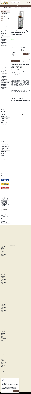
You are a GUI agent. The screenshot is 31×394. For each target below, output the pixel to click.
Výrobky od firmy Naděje (4, 88)
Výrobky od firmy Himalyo (4, 43)
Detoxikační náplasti (4, 118)
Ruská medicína (4, 116)
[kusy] (20, 53)
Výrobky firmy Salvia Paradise (4, 80)
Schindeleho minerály (4, 37)
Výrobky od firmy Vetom (4, 74)
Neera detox (3, 120)
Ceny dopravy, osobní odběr (25, 5)
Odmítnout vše (9, 391)
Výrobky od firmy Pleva (4, 46)
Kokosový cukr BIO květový (4, 127)
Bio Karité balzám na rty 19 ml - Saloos (25, 115)
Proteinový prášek (4, 159)
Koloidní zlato (3, 135)
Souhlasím (16, 391)
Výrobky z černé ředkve (5, 144)
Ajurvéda (2, 28)
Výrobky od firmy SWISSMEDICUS (4, 77)
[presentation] (11, 114)
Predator (2, 35)
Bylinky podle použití (4, 16)
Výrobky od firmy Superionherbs (4, 85)
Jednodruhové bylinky (5, 22)
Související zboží (24, 61)
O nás (6, 5)
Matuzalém (3, 155)
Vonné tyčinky (3, 105)
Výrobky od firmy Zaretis (4, 103)
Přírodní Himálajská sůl (4, 162)
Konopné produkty (4, 132)
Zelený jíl (2, 169)
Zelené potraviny (4, 122)
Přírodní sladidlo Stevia (5, 146)
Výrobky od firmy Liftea (5, 62)
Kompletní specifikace (15, 61)
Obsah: (12, 95)
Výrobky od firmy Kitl (4, 96)
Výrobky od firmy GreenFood (4, 52)
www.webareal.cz (18, 393)
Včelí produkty (4, 21)
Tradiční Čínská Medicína (3, 112)
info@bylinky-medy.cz (4, 218)
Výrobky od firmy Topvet (4, 71)
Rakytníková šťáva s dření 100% (4, 60)
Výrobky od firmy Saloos (4, 94)
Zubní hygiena (3, 171)
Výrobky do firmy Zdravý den (4, 98)
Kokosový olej (3, 124)
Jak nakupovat (18, 5)
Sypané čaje (4, 13)
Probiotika (3, 139)
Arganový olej (3, 33)
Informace (2, 5)
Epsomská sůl (3, 164)
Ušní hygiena (3, 167)
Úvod (2, 7)
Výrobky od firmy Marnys (4, 91)
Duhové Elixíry (3, 107)
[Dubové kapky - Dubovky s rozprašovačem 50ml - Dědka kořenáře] (21, 20)
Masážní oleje (3, 151)
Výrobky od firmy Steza (5, 82)
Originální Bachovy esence (4, 142)
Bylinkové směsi (3, 24)
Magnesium (3, 157)
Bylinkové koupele (5, 18)
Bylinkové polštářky (4, 26)
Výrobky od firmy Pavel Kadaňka (4, 65)
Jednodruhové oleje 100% (4, 149)
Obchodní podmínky (11, 5)
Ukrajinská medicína (4, 114)
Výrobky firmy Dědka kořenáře (8, 7)
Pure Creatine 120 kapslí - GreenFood (15, 115)
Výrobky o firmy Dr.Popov (3, 55)
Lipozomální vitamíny (4, 137)
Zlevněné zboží (3, 173)
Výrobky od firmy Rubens (4, 49)
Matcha (2, 153)
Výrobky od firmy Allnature (4, 31)
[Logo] (5, 2)
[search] (19, 2)
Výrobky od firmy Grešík (4, 68)
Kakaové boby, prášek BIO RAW (5, 130)
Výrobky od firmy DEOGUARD (4, 40)
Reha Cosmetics (4, 109)
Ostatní (2, 175)
